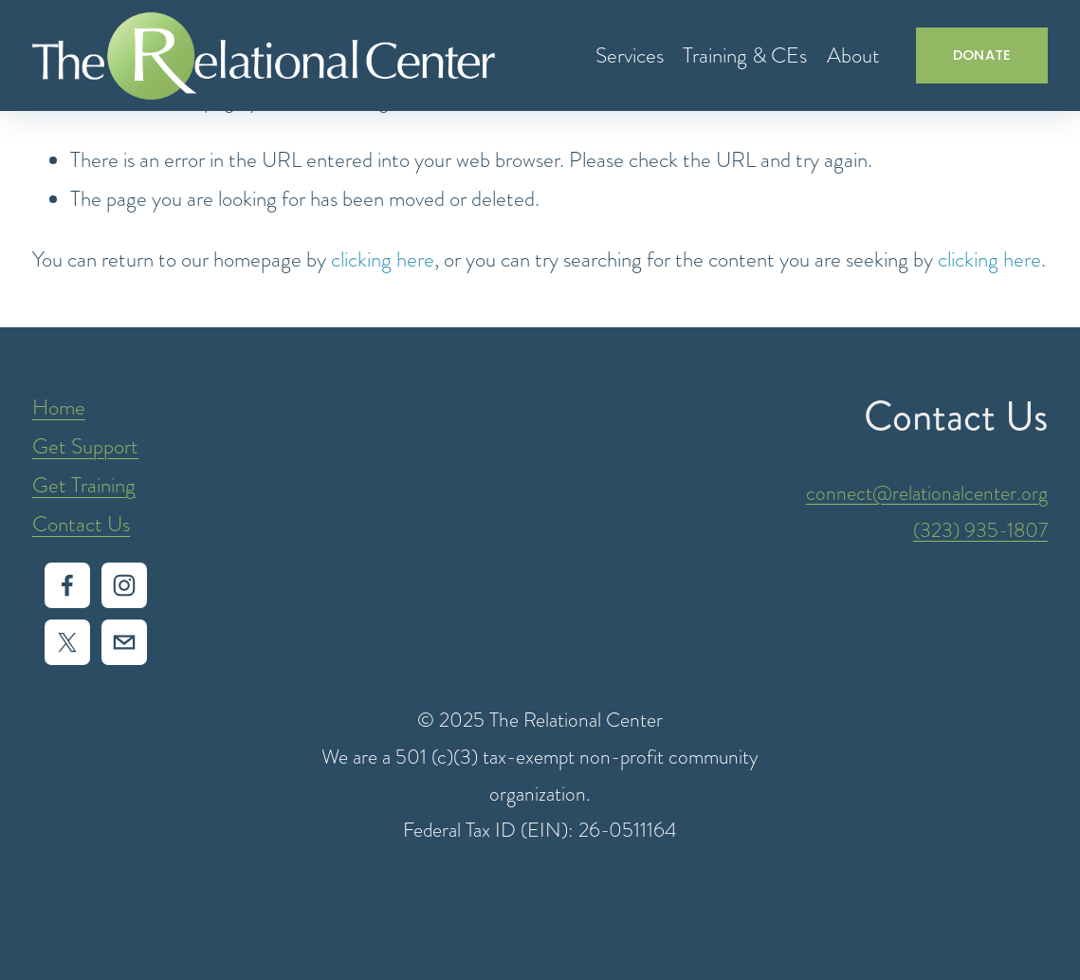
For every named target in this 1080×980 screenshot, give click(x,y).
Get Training (84, 485)
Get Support (85, 446)
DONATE (982, 55)
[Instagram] (124, 585)
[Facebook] (67, 585)
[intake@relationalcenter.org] (124, 642)
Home (58, 407)
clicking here (382, 259)
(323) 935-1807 (980, 530)
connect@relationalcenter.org (927, 493)
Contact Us (81, 524)
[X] (67, 642)
